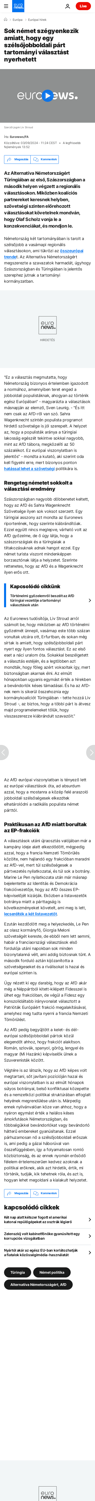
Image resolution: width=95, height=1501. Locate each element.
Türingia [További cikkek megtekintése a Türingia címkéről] (17, 1272)
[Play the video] (47, 96)
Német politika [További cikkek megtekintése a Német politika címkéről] (52, 1272)
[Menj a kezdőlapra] (18, 6)
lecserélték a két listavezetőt (30, 913)
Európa (18, 19)
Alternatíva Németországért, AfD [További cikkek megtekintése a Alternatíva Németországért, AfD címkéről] (38, 1284)
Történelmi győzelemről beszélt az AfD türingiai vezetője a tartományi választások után (42, 600)
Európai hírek (37, 19)
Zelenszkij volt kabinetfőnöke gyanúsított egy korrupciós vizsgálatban (42, 1236)
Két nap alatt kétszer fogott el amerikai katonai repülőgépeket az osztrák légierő (38, 1219)
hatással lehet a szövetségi (29, 468)
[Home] (5, 19)
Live (83, 6)
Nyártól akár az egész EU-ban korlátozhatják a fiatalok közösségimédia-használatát (41, 1252)
